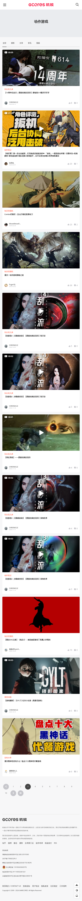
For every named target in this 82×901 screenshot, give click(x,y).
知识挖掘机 (8, 211)
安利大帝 (7, 758)
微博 (10, 843)
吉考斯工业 (29, 843)
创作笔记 (7, 150)
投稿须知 (26, 886)
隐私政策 (44, 886)
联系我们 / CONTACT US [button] (11, 886)
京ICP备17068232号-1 (9, 859)
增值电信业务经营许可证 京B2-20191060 (15, 854)
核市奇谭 (39, 843)
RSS (55, 843)
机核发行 (48, 843)
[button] (76, 885)
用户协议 (35, 886)
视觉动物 (7, 697)
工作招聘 (62, 886)
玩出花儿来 (8, 89)
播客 (21, 843)
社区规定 (53, 886)
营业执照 (5, 850)
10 (6, 793)
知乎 (4, 843)
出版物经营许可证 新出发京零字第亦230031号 (17, 876)
